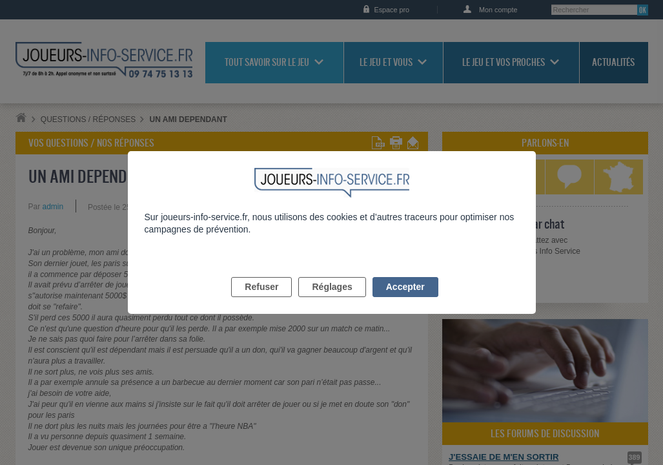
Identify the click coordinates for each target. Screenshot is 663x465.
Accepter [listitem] (405, 301)
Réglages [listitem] (332, 301)
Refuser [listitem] (261, 301)
